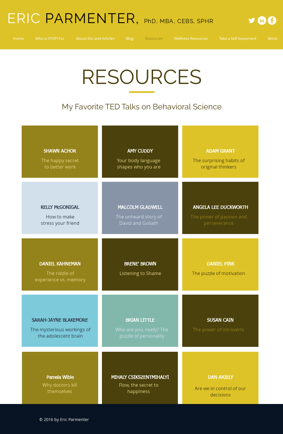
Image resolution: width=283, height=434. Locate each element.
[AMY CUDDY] (140, 152)
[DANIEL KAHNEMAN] (60, 264)
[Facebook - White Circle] (272, 20)
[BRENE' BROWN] (140, 264)
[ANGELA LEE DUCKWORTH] (220, 208)
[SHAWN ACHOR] (60, 152)
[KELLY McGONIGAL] (60, 208)
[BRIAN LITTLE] (140, 321)
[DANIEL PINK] (220, 264)
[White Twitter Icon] (251, 20)
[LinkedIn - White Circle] (262, 20)
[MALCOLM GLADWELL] (140, 208)
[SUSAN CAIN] (220, 321)
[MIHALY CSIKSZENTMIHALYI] (140, 378)
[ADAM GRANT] (220, 152)
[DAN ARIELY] (220, 378)
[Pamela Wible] (60, 378)
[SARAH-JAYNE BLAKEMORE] (60, 321)
